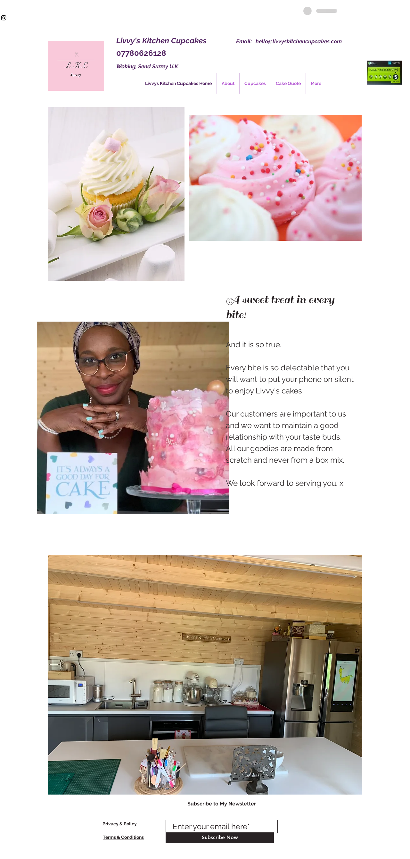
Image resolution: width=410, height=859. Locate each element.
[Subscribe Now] (220, 837)
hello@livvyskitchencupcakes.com (299, 41)
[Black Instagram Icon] (3, 17)
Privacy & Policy (119, 823)
